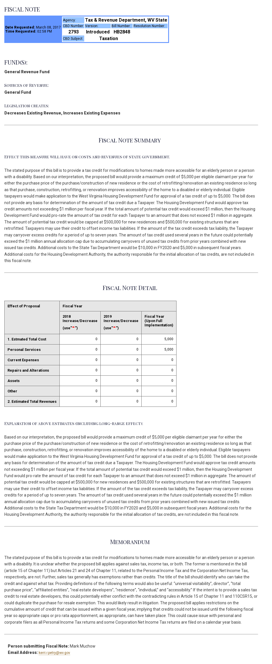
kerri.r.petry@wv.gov (54, 653)
